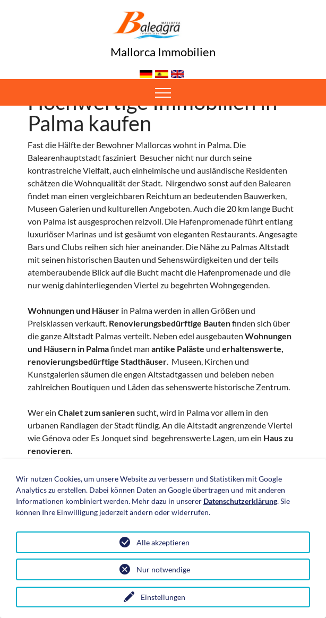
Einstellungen (163, 597)
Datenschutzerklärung (240, 501)
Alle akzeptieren (163, 542)
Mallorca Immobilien (163, 52)
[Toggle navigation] (163, 92)
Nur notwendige (163, 569)
